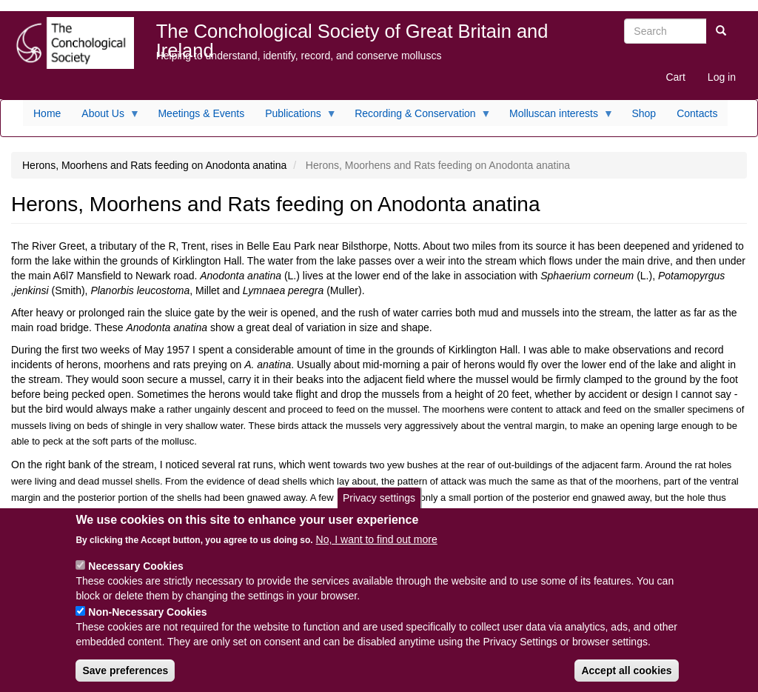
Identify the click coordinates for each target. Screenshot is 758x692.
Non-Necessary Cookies (147, 622)
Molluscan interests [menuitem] (556, 117)
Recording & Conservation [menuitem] (417, 117)
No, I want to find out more (376, 549)
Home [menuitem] (47, 113)
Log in (722, 77)
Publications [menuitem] (296, 117)
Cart (675, 77)
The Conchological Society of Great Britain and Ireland (352, 34)
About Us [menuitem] (105, 117)
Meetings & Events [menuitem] (201, 113)
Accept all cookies (626, 680)
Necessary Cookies (135, 576)
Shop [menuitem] (643, 113)
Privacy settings (379, 507)
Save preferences (125, 680)
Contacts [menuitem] (697, 113)
